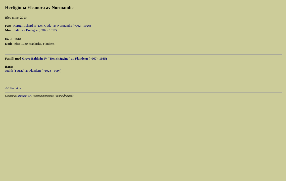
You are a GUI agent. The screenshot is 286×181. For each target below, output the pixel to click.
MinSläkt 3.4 (24, 96)
